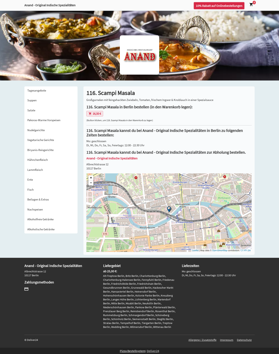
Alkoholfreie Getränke (40, 219)
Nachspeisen (35, 209)
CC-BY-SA (245, 250)
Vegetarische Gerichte (40, 140)
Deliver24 (153, 351)
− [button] (91, 183)
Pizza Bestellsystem (132, 351)
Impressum (226, 340)
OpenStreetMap (219, 250)
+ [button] (91, 178)
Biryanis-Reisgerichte (40, 150)
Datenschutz (244, 340)
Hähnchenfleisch (37, 160)
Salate (31, 110)
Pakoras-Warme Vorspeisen (43, 120)
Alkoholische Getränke (41, 229)
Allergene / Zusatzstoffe (202, 340)
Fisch (30, 189)
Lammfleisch (35, 170)
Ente (30, 179)
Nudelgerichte (36, 130)
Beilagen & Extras (38, 199)
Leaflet (195, 250)
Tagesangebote (36, 90)
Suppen (32, 100)
